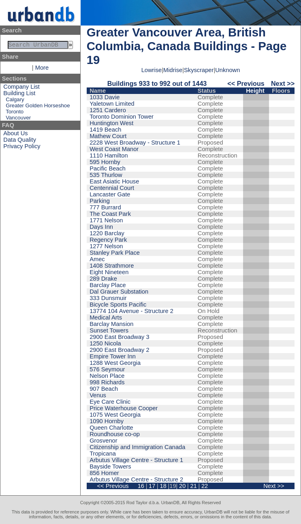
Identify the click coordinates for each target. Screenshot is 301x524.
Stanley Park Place (115, 252)
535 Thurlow (106, 175)
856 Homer (104, 473)
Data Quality (19, 141)
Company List (21, 88)
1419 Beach (105, 129)
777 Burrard (105, 207)
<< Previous (245, 83)
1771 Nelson (106, 220)
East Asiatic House (114, 181)
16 (141, 486)
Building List (19, 95)
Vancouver (18, 119)
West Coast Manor (114, 149)
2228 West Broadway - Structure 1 (135, 142)
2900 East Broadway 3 (119, 337)
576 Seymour (107, 369)
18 (163, 486)
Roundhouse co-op (115, 434)
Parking (100, 201)
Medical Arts (106, 317)
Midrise (172, 70)
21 (193, 486)
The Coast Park (110, 214)
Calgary (15, 101)
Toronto (14, 113)
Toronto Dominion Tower (122, 116)
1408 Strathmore (112, 265)
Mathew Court (108, 136)
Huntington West (111, 123)
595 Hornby (105, 162)
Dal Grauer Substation (119, 291)
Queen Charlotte (111, 427)
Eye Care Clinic (110, 401)
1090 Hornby (107, 421)
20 (182, 486)
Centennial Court (112, 188)
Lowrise (151, 70)
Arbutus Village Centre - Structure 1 (136, 460)
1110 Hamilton (109, 155)
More (42, 69)
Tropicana (103, 453)
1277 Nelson (106, 246)
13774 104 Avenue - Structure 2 (131, 311)
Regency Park (108, 239)
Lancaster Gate (110, 194)
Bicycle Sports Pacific (118, 304)
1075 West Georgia (115, 414)
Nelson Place (107, 376)
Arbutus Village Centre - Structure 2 (136, 479)
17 (152, 486)
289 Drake (103, 278)
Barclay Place (108, 285)
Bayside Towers (110, 466)
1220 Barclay (107, 233)
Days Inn (101, 227)
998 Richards (107, 382)
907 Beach (104, 389)
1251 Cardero (108, 110)
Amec (97, 259)
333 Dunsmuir (108, 298)
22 (204, 486)
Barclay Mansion (111, 324)
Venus (98, 395)
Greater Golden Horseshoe (38, 107)
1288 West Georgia (115, 363)
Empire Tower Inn (113, 356)
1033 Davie (105, 97)
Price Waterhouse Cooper (124, 408)
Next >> (283, 83)
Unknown (227, 70)
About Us (15, 135)
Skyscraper (198, 70)
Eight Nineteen (109, 272)
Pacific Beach (108, 168)
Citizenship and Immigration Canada (137, 447)
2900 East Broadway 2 (119, 350)
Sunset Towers (109, 330)
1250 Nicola (105, 343)
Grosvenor (103, 440)
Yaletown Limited (112, 103)
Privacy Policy (21, 148)
